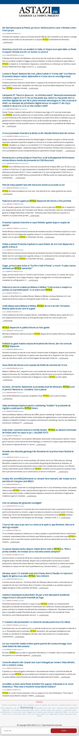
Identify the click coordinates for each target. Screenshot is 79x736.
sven (53, 710)
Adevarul (20, 79)
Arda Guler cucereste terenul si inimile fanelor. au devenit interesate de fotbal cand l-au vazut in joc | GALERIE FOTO (39, 431)
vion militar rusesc (15, 705)
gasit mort (73, 714)
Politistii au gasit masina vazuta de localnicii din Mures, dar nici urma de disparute (37, 345)
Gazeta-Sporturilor (23, 136)
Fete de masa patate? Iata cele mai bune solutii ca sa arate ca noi (33, 184)
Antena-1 (20, 392)
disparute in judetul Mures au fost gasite (25, 327)
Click (19, 33)
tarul (74, 712)
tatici (38, 714)
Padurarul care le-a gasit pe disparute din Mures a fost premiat (36, 200)
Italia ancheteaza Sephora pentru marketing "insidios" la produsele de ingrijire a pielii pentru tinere (36, 407)
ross (25, 705)
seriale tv (60, 710)
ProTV (19, 293)
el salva (14, 712)
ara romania (16, 710)
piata (24, 710)
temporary (9, 708)
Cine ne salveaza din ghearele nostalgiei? (22, 503)
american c (7, 710)
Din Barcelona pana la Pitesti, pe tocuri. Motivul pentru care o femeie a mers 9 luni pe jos (39, 29)
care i (54, 708)
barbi (39, 716)
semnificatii (73, 708)
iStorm (38, 725)
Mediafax (20, 204)
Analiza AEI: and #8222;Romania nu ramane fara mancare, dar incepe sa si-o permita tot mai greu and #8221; (39, 480)
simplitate (59, 712)
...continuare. (7, 42)
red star (17, 708)
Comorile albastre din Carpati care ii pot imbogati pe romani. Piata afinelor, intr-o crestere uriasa (38, 663)
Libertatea (21, 55)
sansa (49, 710)
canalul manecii (65, 705)
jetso (25, 714)
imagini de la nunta (34, 712)
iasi (65, 712)
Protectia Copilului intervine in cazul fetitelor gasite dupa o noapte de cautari (36, 224)
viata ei (10, 714)
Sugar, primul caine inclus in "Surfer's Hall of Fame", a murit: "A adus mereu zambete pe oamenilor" (39, 267)
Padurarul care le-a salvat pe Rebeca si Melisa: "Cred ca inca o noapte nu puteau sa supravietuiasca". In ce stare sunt (37, 288)
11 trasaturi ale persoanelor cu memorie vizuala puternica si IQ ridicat (36, 622)
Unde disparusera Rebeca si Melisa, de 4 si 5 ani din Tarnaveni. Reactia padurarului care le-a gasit (36, 307)
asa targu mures (52, 714)
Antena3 (20, 271)
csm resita (22, 712)
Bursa (19, 484)
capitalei (30, 705)
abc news (55, 705)
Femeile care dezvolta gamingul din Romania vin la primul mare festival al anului (37, 452)
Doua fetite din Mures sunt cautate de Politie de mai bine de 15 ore (34, 365)
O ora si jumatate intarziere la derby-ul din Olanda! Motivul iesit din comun (38, 133)
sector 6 (38, 705)
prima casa (42, 708)
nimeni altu (46, 705)
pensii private (48, 712)
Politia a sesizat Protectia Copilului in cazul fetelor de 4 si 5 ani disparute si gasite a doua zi (38, 245)
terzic (37, 710)
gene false (30, 710)
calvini (43, 710)
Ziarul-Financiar (22, 109)
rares (29, 714)
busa (66, 708)
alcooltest (18, 714)
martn (43, 714)
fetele (4, 705)
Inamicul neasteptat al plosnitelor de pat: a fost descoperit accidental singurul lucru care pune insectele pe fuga (35, 596)
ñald (36, 708)
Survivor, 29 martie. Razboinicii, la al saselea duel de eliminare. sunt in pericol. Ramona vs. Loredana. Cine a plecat (38, 388)
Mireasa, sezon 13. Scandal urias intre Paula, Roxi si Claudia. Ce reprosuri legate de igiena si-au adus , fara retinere (37, 574)
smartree (60, 708)
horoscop (27, 707)
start (49, 708)
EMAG (39, 702)
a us (69, 712)
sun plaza (68, 710)
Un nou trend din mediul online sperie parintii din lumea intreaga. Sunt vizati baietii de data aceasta (37, 645)
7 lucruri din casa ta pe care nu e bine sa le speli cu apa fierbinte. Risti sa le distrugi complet (38, 526)
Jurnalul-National (22, 188)
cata (33, 714)
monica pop (63, 714)
